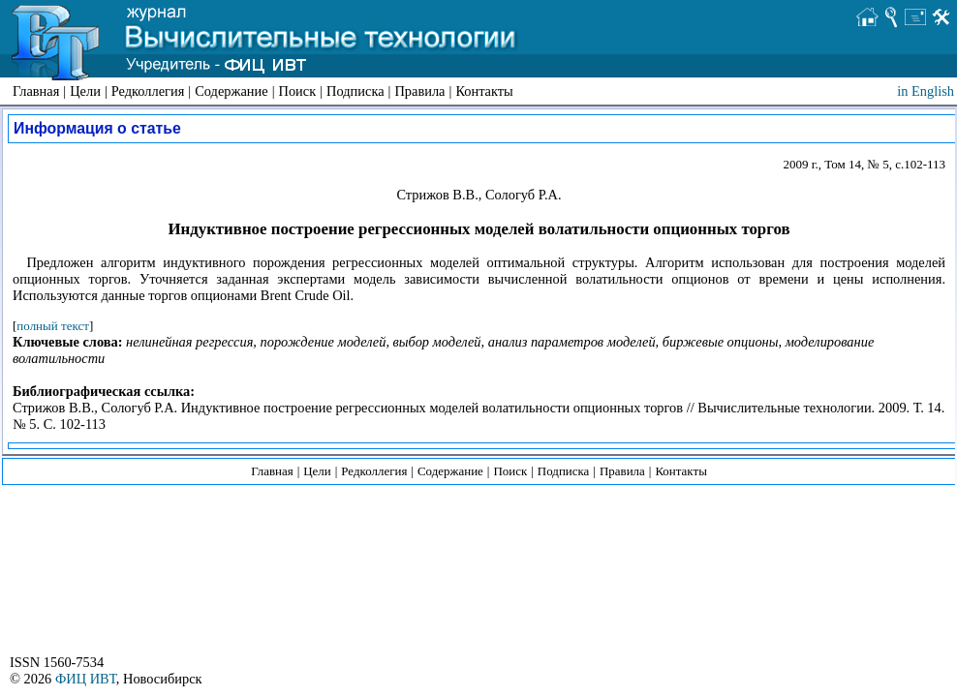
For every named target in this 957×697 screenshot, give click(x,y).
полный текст (52, 325)
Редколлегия (148, 91)
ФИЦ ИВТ (85, 678)
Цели (85, 91)
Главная (36, 91)
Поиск (298, 91)
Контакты (483, 91)
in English (925, 91)
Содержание (231, 91)
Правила (419, 91)
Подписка (355, 91)
